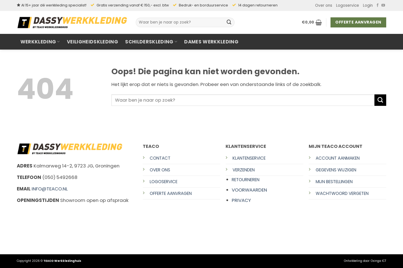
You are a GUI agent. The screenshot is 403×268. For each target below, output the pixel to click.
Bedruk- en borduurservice (203, 5)
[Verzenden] (229, 22)
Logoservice (347, 5)
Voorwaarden (249, 190)
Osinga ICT (378, 261)
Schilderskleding (151, 41)
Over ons (323, 5)
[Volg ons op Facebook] (377, 6)
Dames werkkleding (211, 41)
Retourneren (245, 180)
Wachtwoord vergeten (342, 193)
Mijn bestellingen (334, 182)
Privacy (241, 200)
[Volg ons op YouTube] (383, 6)
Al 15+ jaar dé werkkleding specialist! (53, 5)
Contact (160, 158)
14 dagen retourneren (258, 5)
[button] (368, 5)
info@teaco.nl (50, 188)
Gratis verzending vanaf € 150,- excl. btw (133, 5)
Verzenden (244, 170)
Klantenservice (249, 158)
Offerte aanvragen (171, 193)
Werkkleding (40, 41)
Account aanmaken (338, 158)
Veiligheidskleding (92, 41)
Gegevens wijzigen (336, 170)
